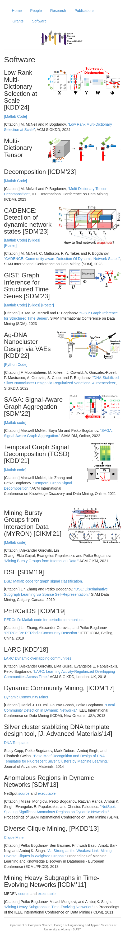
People (36, 10)
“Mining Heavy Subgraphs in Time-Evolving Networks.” (48, 907)
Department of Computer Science (31, 925)
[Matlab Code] (15, 116)
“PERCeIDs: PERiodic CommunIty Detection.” (41, 633)
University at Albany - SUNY (62, 929)
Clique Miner (14, 837)
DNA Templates (16, 743)
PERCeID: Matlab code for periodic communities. (44, 620)
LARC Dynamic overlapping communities (37, 658)
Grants (18, 21)
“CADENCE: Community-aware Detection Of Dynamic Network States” (62, 259)
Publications (85, 10)
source (23, 793)
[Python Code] (15, 364)
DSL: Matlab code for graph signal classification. (43, 581)
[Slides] (34, 240)
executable (47, 793)
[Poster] (10, 245)
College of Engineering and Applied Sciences (83, 925)
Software (39, 21)
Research (58, 10)
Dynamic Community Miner (26, 697)
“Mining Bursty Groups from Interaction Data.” (41, 561)
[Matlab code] (15, 422)
